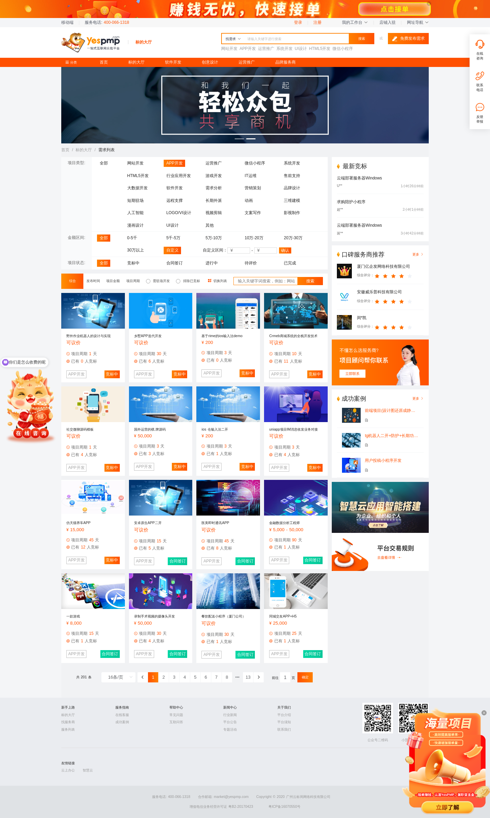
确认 (285, 250)
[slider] (394, 275)
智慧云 (88, 770)
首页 (104, 62)
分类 (73, 62)
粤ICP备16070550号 (284, 806)
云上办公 (68, 770)
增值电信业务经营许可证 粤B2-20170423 (221, 806)
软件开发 (173, 62)
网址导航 (418, 22)
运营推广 (247, 62)
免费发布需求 (408, 38)
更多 (418, 398)
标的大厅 (136, 62)
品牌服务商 (285, 62)
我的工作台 (355, 22)
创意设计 (210, 62)
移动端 (67, 22)
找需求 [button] (233, 39)
